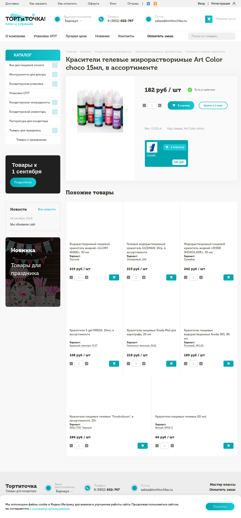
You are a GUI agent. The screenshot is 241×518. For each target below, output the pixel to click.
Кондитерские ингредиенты (33, 102)
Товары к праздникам (28, 139)
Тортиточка (21, 486)
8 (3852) (120, 21)
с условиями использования (49, 508)
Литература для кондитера (28, 121)
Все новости (47, 209)
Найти (232, 36)
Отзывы (133, 3)
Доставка (12, 3)
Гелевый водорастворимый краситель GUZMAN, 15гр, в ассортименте (146, 248)
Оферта (93, 3)
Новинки (102, 36)
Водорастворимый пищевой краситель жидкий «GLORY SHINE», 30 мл (90, 248)
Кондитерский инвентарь (33, 112)
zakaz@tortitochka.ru (171, 21)
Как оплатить (67, 3)
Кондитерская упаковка (33, 84)
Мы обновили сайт (22, 224)
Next (126, 109)
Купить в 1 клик (213, 105)
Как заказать (38, 3)
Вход (201, 3)
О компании (15, 36)
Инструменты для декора (33, 74)
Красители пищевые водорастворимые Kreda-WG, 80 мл (207, 334)
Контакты (126, 36)
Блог (113, 3)
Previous (73, 109)
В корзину (184, 105)
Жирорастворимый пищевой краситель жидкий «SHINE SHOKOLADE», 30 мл (204, 248)
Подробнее (23, 182)
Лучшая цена (76, 36)
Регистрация (220, 3)
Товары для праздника (33, 130)
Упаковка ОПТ (45, 36)
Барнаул (71, 21)
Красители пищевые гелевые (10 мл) (180, 416)
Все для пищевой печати (33, 65)
